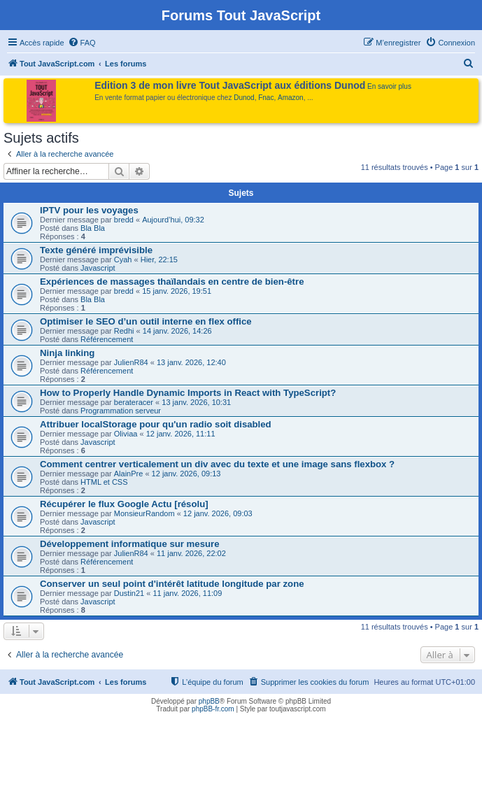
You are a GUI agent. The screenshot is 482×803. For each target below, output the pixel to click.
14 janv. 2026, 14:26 (177, 331)
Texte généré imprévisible (96, 250)
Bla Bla (92, 228)
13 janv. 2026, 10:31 (196, 402)
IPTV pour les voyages (89, 210)
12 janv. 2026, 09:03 (218, 513)
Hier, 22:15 (159, 259)
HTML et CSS (103, 482)
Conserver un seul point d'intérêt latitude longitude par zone (172, 583)
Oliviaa (126, 433)
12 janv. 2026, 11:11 (180, 433)
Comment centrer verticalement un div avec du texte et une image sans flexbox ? (217, 464)
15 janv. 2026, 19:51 (176, 291)
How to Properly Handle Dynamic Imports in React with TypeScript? (188, 393)
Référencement (106, 339)
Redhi (124, 331)
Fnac (266, 97)
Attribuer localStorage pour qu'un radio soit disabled (155, 424)
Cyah (123, 259)
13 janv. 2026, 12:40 (191, 362)
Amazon (291, 97)
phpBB (209, 701)
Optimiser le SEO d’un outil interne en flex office (146, 321)
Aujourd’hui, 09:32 (173, 219)
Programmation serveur (120, 410)
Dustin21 (129, 593)
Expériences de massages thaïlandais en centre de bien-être (172, 281)
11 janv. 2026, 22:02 (191, 553)
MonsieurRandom (144, 513)
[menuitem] (82, 42)
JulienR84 (131, 362)
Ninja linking (67, 353)
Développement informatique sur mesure (130, 544)
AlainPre (128, 473)
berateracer (133, 402)
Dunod (244, 97)
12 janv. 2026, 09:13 (186, 473)
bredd (124, 219)
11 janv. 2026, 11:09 (187, 593)
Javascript (97, 268)
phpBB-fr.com (213, 709)
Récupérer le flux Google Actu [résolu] (124, 504)
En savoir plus (389, 86)
